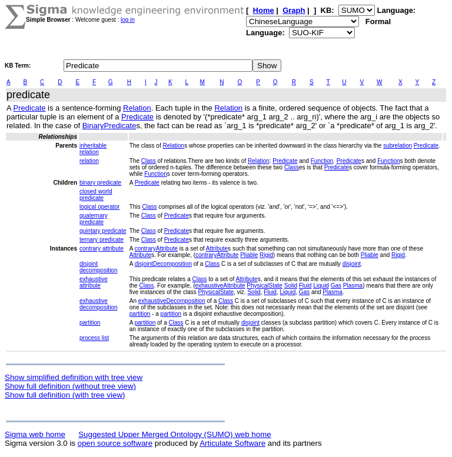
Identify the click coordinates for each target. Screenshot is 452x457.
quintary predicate (103, 231)
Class (148, 161)
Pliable (249, 255)
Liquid (321, 285)
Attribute (217, 248)
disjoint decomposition (98, 267)
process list (94, 338)
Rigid (266, 255)
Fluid (305, 285)
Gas (336, 285)
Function (322, 161)
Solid (290, 285)
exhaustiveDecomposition (171, 301)
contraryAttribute (156, 248)
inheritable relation (93, 148)
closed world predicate (95, 194)
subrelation (397, 145)
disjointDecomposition (163, 264)
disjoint (352, 264)
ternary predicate (101, 239)
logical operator (99, 207)
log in (128, 19)
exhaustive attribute (93, 282)
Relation (137, 108)
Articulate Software (232, 443)
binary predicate (100, 182)
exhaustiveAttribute (220, 285)
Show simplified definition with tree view (73, 377)
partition (140, 314)
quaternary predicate (93, 218)
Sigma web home (35, 434)
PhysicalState (264, 285)
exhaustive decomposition (98, 304)
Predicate (30, 108)
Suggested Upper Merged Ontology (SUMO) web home (174, 434)
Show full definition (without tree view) (70, 386)
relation (89, 161)
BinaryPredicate (109, 125)
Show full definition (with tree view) (65, 395)
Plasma (353, 285)
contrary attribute (101, 248)
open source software (115, 443)
